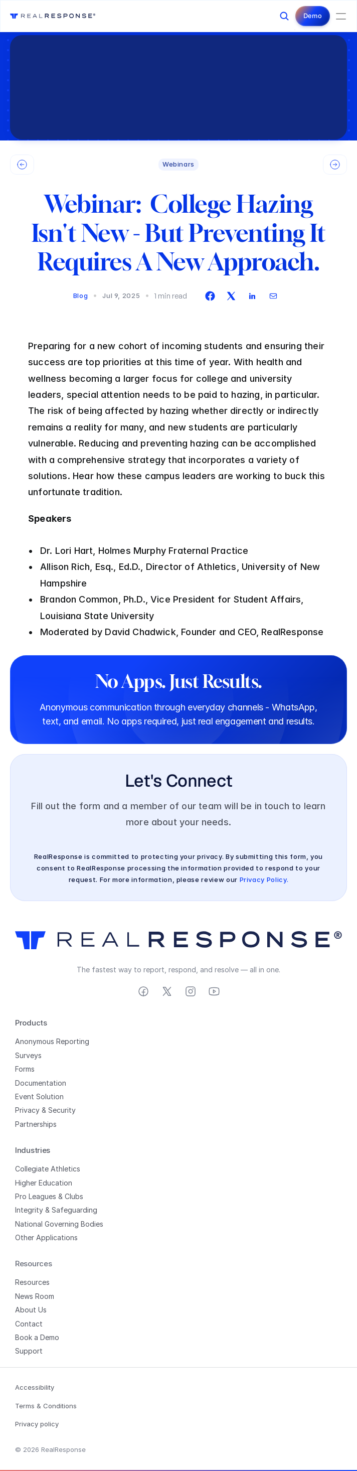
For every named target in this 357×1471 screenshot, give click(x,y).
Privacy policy (37, 1424)
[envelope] (273, 296)
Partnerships (36, 1124)
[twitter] (231, 296)
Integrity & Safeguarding (56, 1210)
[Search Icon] (284, 16)
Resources (32, 1282)
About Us (31, 1309)
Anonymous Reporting (52, 1041)
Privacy (27, 1110)
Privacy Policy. (264, 879)
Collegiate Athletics (47, 1168)
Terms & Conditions (46, 1406)
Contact (29, 1323)
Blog (80, 295)
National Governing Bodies (59, 1224)
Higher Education (43, 1183)
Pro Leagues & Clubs (49, 1196)
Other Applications (46, 1237)
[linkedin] (252, 296)
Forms (25, 1069)
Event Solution (39, 1096)
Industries (32, 1150)
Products (31, 1022)
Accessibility (34, 1387)
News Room (34, 1296)
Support (29, 1351)
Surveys (28, 1055)
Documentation (40, 1083)
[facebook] (210, 296)
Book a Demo (37, 1337)
